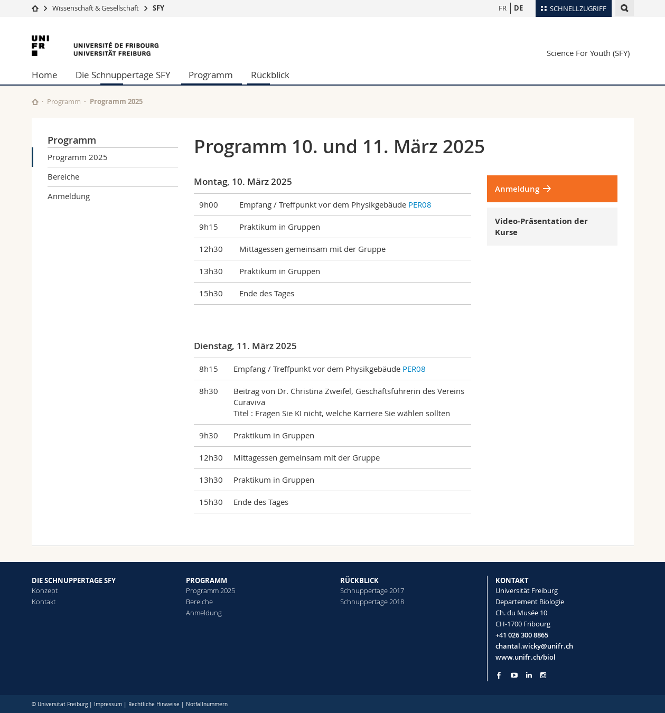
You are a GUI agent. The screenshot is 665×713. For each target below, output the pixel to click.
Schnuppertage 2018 (372, 601)
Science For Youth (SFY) (588, 53)
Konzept (45, 590)
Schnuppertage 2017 (372, 590)
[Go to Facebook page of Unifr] (498, 675)
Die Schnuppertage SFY (123, 75)
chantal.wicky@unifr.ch (534, 646)
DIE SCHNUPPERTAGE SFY (74, 580)
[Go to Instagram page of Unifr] (543, 675)
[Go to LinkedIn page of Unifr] (529, 675)
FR (503, 8)
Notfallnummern (207, 704)
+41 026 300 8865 (521, 635)
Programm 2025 (78, 157)
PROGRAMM (206, 580)
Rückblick (270, 75)
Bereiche (63, 176)
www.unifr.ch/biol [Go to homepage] (525, 657)
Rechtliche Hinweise (154, 704)
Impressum (108, 704)
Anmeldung (69, 196)
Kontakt (43, 601)
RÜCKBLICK (359, 580)
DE (518, 8)
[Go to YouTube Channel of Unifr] (514, 675)
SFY (158, 8)
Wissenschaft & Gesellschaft (95, 8)
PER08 (420, 204)
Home (45, 75)
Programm (211, 75)
